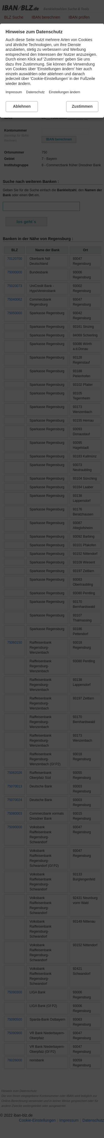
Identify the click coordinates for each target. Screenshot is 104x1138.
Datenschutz (35, 92)
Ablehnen (22, 106)
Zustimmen (82, 106)
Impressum (14, 92)
